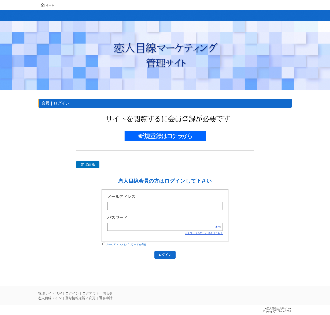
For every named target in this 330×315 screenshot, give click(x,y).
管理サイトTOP (50, 293)
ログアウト (90, 293)
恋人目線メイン (50, 298)
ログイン (72, 293)
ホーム (47, 5)
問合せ (108, 293)
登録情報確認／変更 (80, 298)
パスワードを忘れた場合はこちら (204, 233)
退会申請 (106, 298)
